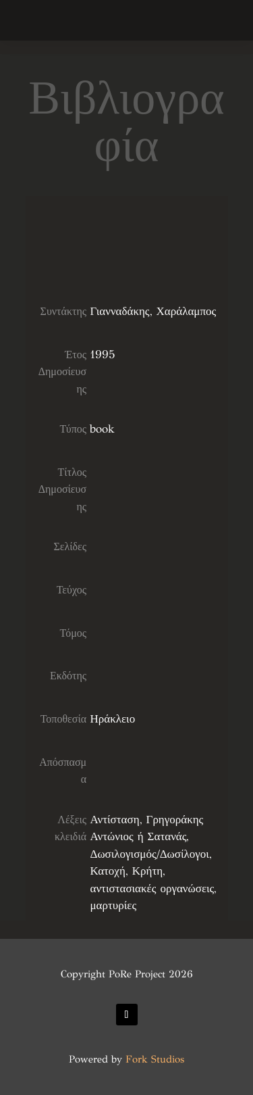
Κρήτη (147, 871)
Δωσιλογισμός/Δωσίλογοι (149, 854)
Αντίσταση (114, 819)
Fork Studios (154, 1059)
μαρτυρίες (113, 905)
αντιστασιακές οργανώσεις (152, 888)
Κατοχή (107, 871)
